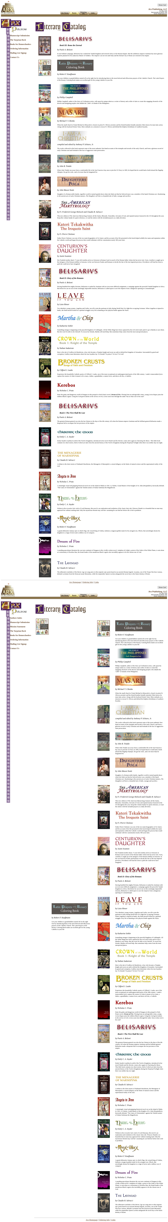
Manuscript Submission (20, 36)
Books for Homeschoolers (20, 44)
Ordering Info (87, 582)
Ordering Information (19, 49)
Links (96, 582)
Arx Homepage (75, 582)
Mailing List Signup (18, 53)
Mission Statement (17, 627)
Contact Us (14, 57)
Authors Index (16, 618)
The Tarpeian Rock (18, 40)
